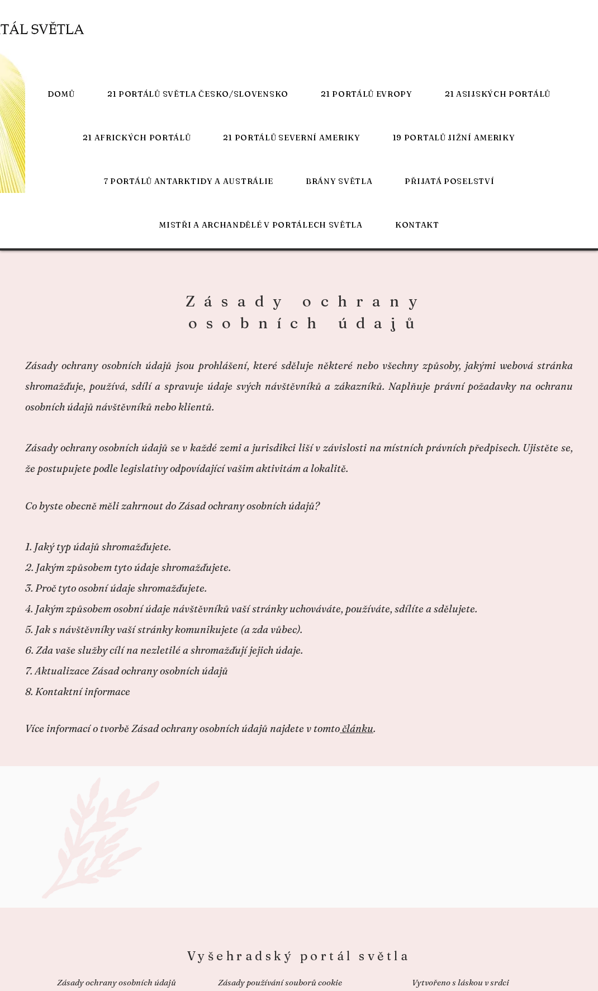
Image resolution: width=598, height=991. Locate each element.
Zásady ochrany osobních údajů (116, 982)
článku (356, 728)
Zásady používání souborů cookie (280, 982)
